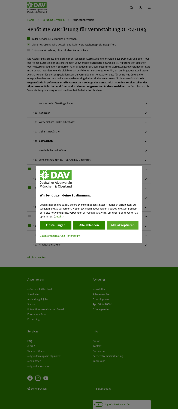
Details (59, 216)
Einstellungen (55, 225)
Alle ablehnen (89, 225)
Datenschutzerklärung (52, 236)
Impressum (73, 236)
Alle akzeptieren (122, 225)
